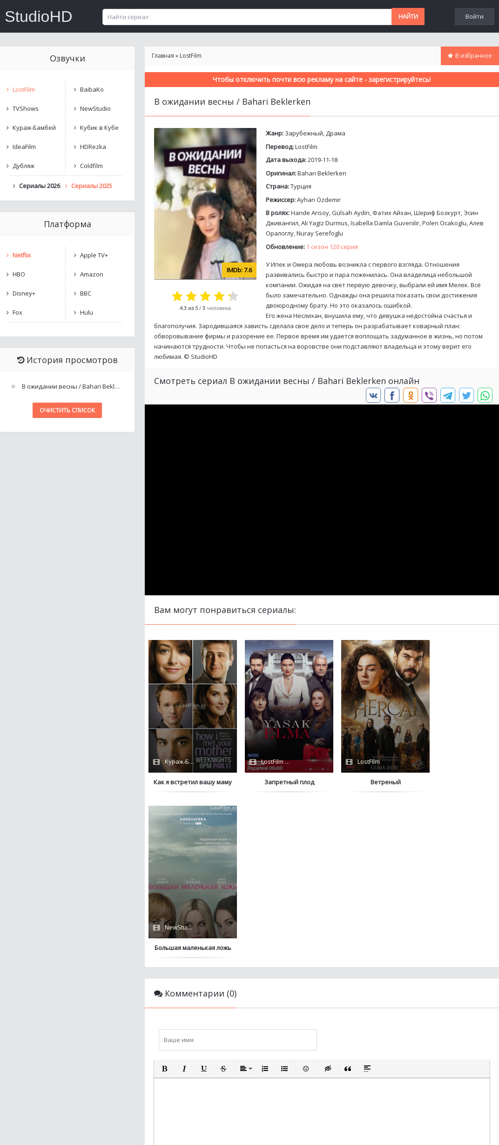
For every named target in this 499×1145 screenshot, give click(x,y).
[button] (165, 903)
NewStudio (95, 108)
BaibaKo (92, 89)
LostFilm (306, 146)
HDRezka (93, 146)
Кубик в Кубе (99, 127)
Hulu (86, 312)
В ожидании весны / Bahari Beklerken (73, 386)
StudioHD (39, 16)
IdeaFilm (24, 146)
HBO (19, 274)
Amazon (91, 274)
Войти (474, 16)
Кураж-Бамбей (34, 127)
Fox (17, 312)
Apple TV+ (94, 255)
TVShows (26, 108)
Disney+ (24, 293)
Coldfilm (91, 166)
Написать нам (33, 1128)
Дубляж (23, 166)
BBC (85, 293)
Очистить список (67, 410)
